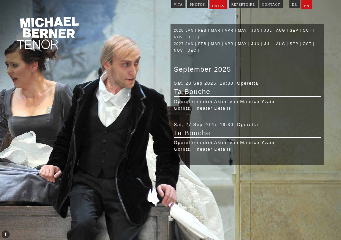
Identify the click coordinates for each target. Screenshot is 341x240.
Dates (218, 6)
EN (306, 6)
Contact (271, 4)
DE (294, 4)
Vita (178, 4)
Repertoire (243, 4)
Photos (197, 4)
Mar (215, 30)
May (242, 30)
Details (222, 108)
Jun (255, 30)
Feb (202, 30)
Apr (229, 30)
